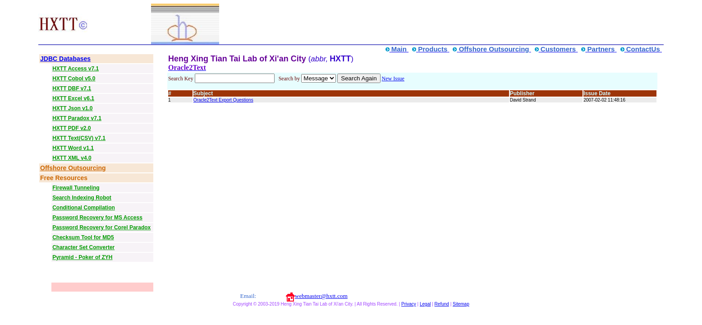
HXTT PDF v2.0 (71, 128)
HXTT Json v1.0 (72, 108)
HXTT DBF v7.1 (71, 88)
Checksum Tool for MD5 (83, 237)
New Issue (393, 78)
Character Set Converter (83, 247)
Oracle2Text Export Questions (223, 100)
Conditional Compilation (83, 207)
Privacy (408, 304)
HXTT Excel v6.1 (73, 98)
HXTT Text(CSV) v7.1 (79, 138)
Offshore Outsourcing (73, 168)
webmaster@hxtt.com (321, 295)
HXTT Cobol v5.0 (73, 78)
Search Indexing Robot (81, 198)
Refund (442, 304)
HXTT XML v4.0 (71, 158)
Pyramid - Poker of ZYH (82, 257)
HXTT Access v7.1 (75, 68)
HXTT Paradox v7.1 (76, 118)
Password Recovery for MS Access (97, 217)
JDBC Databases (65, 58)
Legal (425, 304)
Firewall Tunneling (75, 188)
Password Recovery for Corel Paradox (101, 227)
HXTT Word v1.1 (73, 148)
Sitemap (461, 304)
